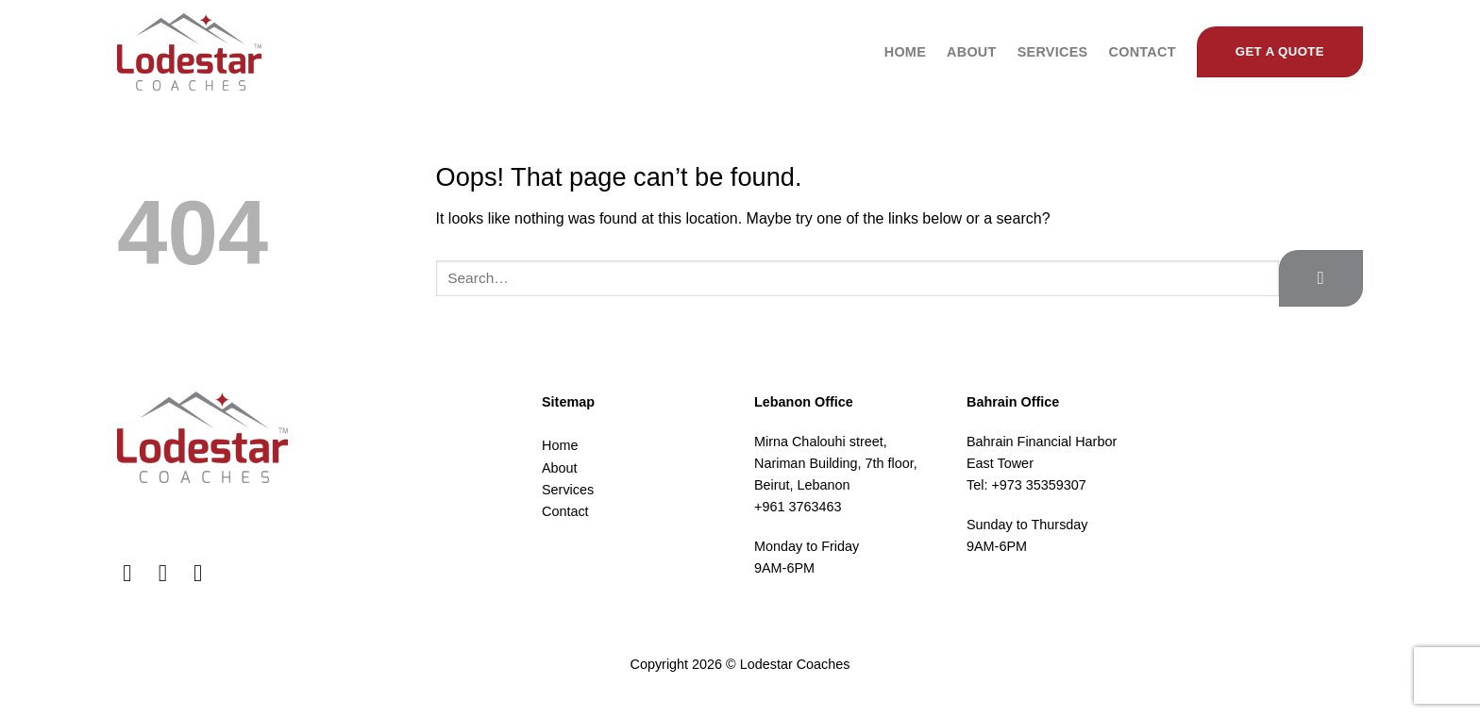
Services (1053, 51)
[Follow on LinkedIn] (205, 572)
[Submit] (1321, 278)
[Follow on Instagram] (170, 572)
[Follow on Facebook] (134, 572)
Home (905, 51)
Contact (1141, 51)
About (972, 51)
